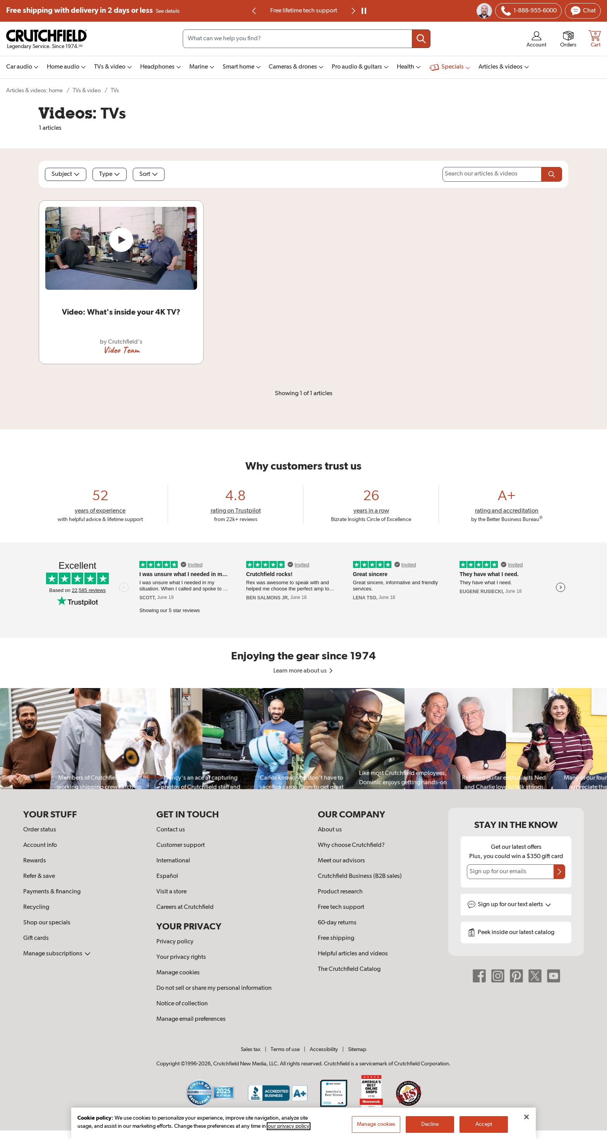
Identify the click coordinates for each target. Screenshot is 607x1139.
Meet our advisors (341, 861)
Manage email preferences (191, 1019)
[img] (254, 11)
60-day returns (337, 923)
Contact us (170, 830)
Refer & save (39, 876)
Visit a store (171, 892)
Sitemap (357, 1049)
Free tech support (341, 907)
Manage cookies (178, 973)
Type (109, 174)
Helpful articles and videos (353, 954)
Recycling (36, 907)
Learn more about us (303, 671)
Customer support (180, 845)
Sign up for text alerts (514, 905)
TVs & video (87, 90)
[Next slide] (352, 11)
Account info (40, 845)
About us (330, 830)
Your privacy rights (181, 957)
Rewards (34, 861)
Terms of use (285, 1049)
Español (167, 876)
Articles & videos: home (34, 90)
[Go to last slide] (254, 11)
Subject (65, 174)
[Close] (526, 1125)
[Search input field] (306, 38)
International (173, 861)
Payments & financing (52, 892)
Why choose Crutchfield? (351, 845)
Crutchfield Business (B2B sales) (360, 876)
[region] (303, 738)
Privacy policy (175, 942)
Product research (340, 892)
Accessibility (324, 1049)
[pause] (364, 11)
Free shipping (93, 11)
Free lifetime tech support (303, 11)
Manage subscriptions (57, 954)
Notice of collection (182, 1004)
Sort (148, 174)
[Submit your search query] (421, 38)
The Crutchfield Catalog (349, 969)
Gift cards (36, 938)
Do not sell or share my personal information (214, 988)
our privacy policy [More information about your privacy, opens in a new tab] (288, 1133)
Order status (39, 830)
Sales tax (251, 1049)
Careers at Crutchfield (185, 907)
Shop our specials (46, 923)
